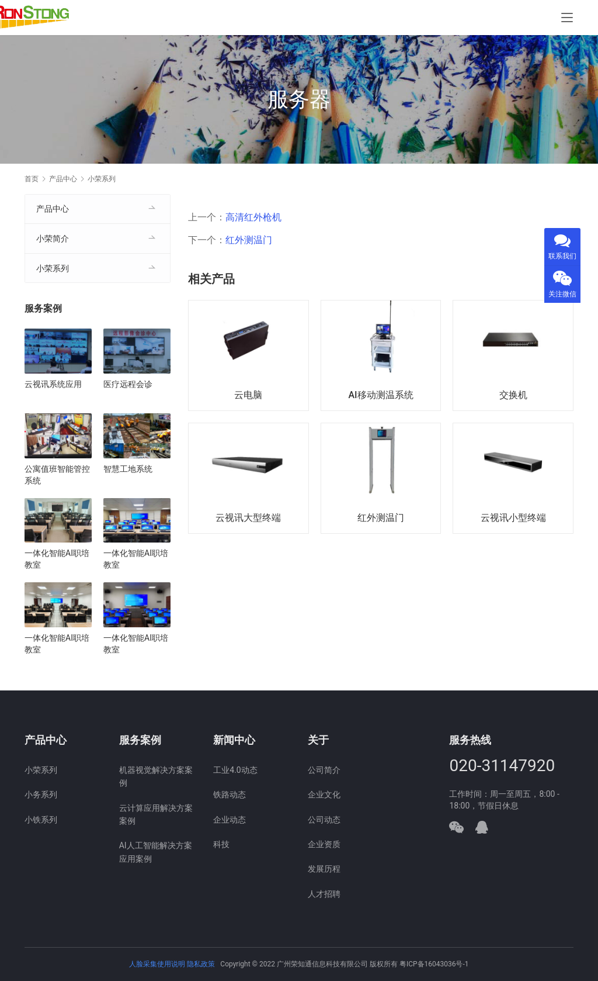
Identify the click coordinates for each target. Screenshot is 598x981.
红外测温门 (248, 240)
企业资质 (324, 844)
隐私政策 (201, 964)
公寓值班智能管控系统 (57, 474)
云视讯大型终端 (248, 517)
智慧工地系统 (127, 469)
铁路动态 (229, 794)
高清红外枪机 (253, 217)
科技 (221, 844)
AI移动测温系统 (380, 394)
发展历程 (324, 868)
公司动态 (324, 819)
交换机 (513, 394)
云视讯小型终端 (513, 517)
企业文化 (324, 794)
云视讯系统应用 (53, 384)
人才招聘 (324, 894)
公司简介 (324, 770)
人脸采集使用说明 (158, 964)
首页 (32, 179)
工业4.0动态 (235, 770)
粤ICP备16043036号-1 (434, 964)
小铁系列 (41, 819)
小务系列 (41, 794)
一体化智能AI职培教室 (57, 558)
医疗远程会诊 (127, 384)
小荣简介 (52, 238)
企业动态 (229, 819)
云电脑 (248, 394)
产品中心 (52, 208)
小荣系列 (52, 268)
